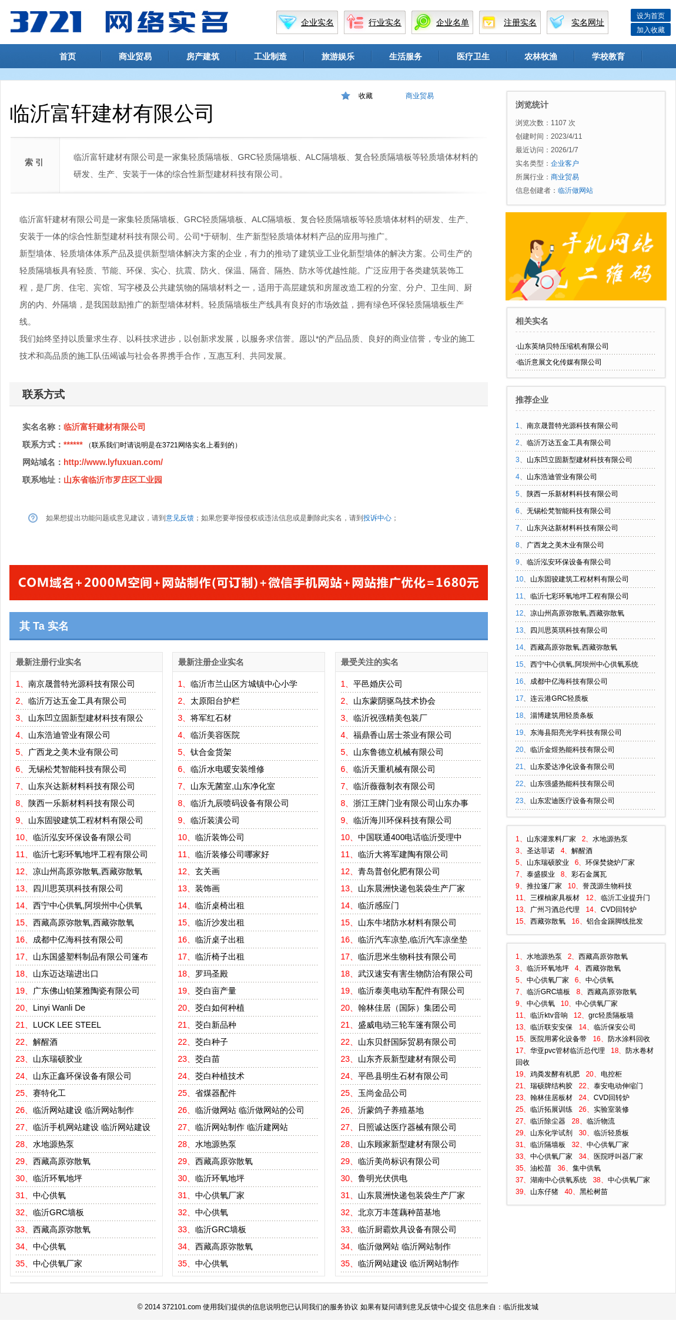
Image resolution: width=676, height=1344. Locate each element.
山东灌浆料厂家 (551, 839)
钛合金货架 (211, 752)
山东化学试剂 (551, 1133)
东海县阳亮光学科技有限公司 (576, 732)
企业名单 (452, 22)
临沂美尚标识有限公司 (399, 1161)
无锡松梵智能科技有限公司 (77, 769)
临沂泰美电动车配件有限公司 (411, 990)
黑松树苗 (594, 1192)
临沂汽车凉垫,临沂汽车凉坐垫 (412, 939)
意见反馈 (180, 518)
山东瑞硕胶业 (57, 1059)
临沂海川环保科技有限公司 (402, 820)
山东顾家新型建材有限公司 (407, 1144)
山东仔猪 (544, 1192)
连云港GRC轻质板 (559, 698)
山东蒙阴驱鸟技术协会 (394, 701)
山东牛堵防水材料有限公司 (407, 922)
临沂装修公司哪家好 (232, 854)
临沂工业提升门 (625, 898)
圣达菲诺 (541, 851)
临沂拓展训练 (551, 1109)
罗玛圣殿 (211, 973)
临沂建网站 (267, 1127)
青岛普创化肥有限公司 (399, 871)
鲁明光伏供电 (382, 1178)
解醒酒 (45, 1042)
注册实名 (520, 22)
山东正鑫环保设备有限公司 (82, 1076)
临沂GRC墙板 (58, 1212)
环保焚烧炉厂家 (610, 862)
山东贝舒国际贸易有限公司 (407, 1042)
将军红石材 (211, 718)
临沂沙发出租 (220, 922)
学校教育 (608, 56)
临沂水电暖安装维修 (227, 769)
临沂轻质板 (611, 1133)
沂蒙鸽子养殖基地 (391, 1110)
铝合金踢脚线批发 (615, 921)
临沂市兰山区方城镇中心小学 (243, 683)
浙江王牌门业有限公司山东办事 (410, 803)
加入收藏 (651, 30)
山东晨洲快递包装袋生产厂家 (411, 888)
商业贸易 (135, 56)
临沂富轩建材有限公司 (104, 427)
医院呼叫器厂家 (618, 1156)
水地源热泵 (53, 1144)
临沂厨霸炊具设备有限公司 (407, 1229)
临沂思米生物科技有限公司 (407, 956)
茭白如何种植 (220, 1007)
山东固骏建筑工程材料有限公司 (85, 820)
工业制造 (270, 56)
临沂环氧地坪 (57, 1178)
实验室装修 (611, 1109)
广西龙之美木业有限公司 (73, 752)
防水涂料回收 (629, 1039)
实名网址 (587, 22)
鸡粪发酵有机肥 (555, 1074)
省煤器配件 (215, 1093)
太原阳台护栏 (215, 701)
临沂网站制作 (109, 1110)
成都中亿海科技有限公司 (78, 939)
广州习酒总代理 (555, 909)
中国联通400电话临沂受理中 (410, 837)
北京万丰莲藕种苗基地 (399, 1212)
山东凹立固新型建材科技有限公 (85, 718)
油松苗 (540, 1168)
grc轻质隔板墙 (611, 1015)
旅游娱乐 (338, 56)
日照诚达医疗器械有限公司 (407, 1127)
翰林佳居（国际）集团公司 (407, 1007)
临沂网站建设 (57, 1110)
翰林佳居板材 (551, 1098)
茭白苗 (207, 1059)
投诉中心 (377, 518)
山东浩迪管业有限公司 (69, 735)
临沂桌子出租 (220, 939)
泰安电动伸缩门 (618, 1086)
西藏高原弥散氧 (62, 1161)
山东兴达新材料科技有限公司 (81, 786)
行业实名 (385, 22)
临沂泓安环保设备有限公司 (82, 837)
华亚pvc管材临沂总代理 (567, 1051)
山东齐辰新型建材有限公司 (407, 1059)
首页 (67, 56)
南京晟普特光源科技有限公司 (81, 683)
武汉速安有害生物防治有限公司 (415, 973)
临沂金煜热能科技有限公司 (572, 749)
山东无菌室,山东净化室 (232, 786)
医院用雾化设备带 (558, 1039)
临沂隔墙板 (547, 1145)
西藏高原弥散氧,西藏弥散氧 (83, 922)
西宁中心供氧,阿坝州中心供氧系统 (584, 664)
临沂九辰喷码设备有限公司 (239, 803)
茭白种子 (211, 1042)
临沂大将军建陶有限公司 (403, 854)
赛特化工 (49, 1093)
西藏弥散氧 (547, 921)
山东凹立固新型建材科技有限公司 (580, 460)
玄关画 (207, 871)
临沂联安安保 (551, 1027)
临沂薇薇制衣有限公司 (394, 786)
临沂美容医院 (215, 735)
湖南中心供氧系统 (558, 1180)
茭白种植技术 (220, 1076)
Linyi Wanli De (59, 1007)
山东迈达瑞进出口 (66, 973)
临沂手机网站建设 (66, 1127)
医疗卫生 (473, 56)
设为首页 (651, 16)
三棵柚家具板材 (555, 898)
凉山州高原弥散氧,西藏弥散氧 (87, 871)
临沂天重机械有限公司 (394, 769)
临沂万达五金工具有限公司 (77, 701)
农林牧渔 (540, 56)
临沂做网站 (215, 1110)
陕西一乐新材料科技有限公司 (81, 803)
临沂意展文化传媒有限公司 (559, 362)
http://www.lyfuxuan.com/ (113, 462)
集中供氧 (587, 1168)
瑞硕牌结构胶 (551, 1086)
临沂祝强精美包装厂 (390, 718)
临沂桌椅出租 (220, 905)
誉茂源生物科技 (607, 886)
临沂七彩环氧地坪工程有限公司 (90, 854)
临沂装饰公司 (220, 837)
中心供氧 (49, 1195)
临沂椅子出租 (220, 956)
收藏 (366, 96)
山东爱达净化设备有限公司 (572, 767)
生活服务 (405, 56)
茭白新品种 (215, 1024)
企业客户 (565, 163)
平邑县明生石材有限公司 (403, 1076)
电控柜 (611, 1074)
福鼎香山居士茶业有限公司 (402, 735)
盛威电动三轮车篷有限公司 (407, 1024)
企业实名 (317, 22)
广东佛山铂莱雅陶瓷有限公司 (86, 990)
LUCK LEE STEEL (67, 1024)
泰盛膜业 (541, 874)
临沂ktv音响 (548, 1015)
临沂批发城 (520, 1307)
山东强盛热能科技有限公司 (572, 784)
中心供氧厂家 (57, 1263)
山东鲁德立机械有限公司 (398, 752)
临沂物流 (601, 1121)
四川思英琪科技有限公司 (78, 888)
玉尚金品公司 (382, 1093)
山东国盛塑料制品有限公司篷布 (90, 956)
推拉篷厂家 (544, 886)
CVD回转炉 (619, 909)
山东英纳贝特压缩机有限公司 (563, 346)
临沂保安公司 (615, 1027)
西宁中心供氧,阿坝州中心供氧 (87, 905)
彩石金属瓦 (589, 874)
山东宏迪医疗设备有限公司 (572, 801)
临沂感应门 (378, 905)
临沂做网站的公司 (271, 1110)
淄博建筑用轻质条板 (562, 715)
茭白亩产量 (215, 990)
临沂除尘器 (547, 1121)
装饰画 (207, 888)
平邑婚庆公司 (378, 683)
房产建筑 (202, 56)
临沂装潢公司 (215, 820)
